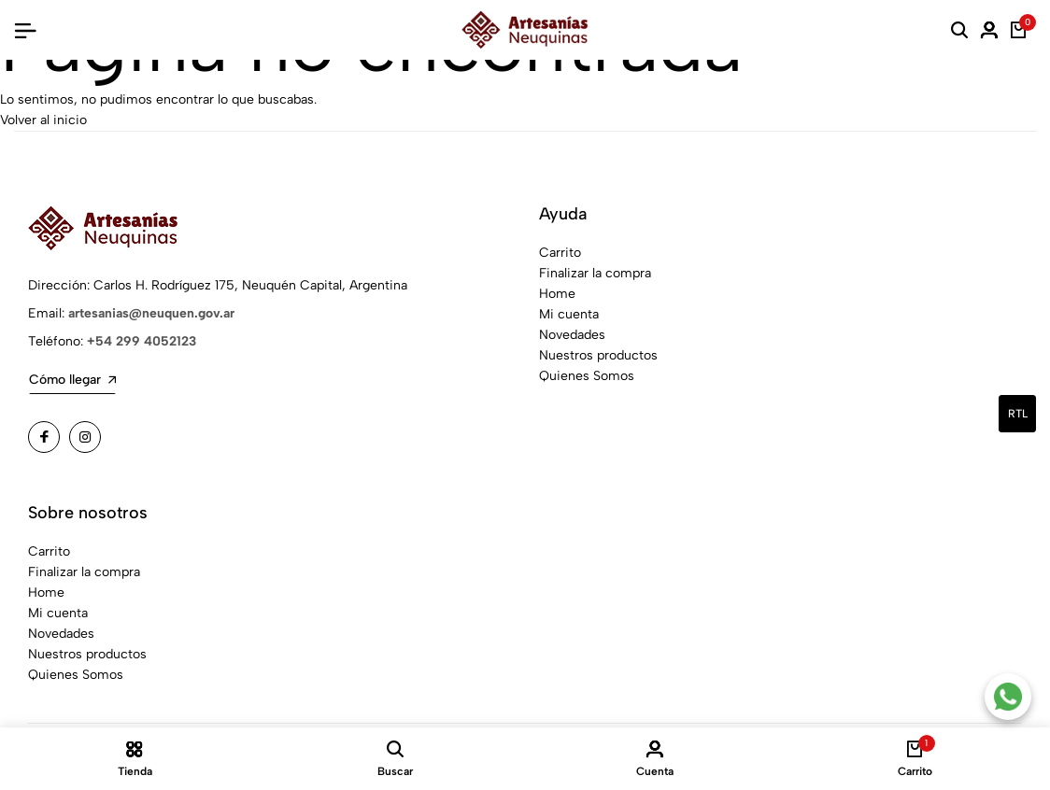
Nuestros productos (598, 355)
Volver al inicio (43, 120)
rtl (1018, 413)
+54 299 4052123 (141, 341)
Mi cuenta (569, 314)
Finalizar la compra (595, 273)
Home (557, 294)
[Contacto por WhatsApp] (1008, 696)
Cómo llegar (72, 380)
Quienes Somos (586, 376)
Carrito (560, 253)
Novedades (572, 335)
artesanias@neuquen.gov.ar (151, 313)
